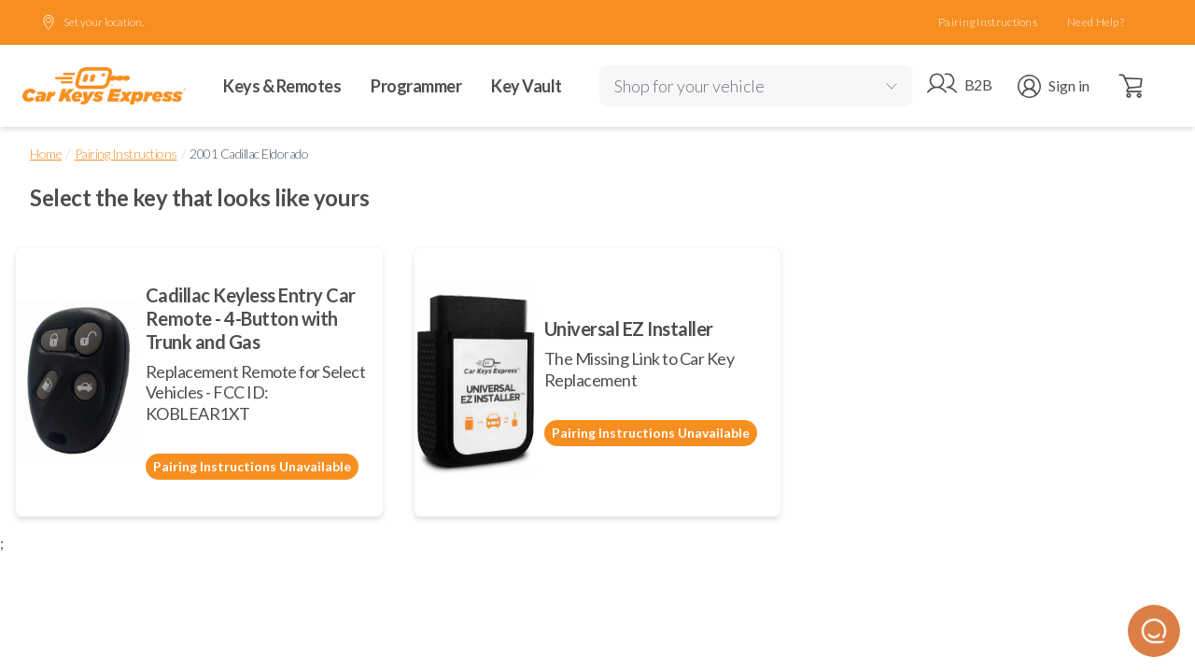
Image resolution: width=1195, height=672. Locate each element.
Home (46, 153)
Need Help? (1095, 22)
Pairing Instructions (987, 22)
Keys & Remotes (282, 86)
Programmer (416, 86)
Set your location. (92, 22)
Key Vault (526, 86)
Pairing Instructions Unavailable (252, 466)
